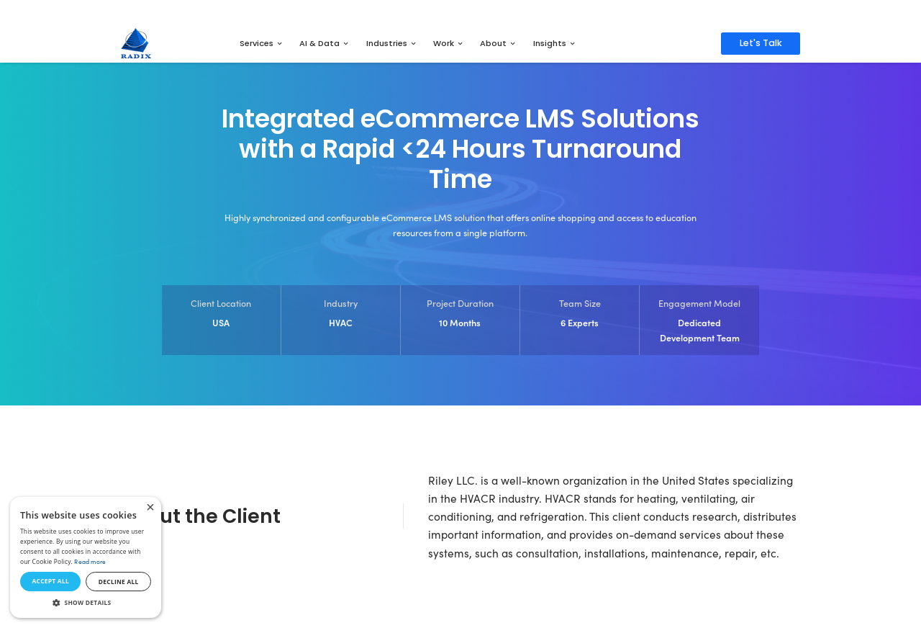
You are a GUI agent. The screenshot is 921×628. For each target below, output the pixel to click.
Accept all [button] (50, 581)
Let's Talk (761, 43)
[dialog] (85, 557)
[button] (85, 603)
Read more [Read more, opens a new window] (90, 561)
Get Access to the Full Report (572, 11)
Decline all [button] (119, 582)
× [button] (150, 508)
